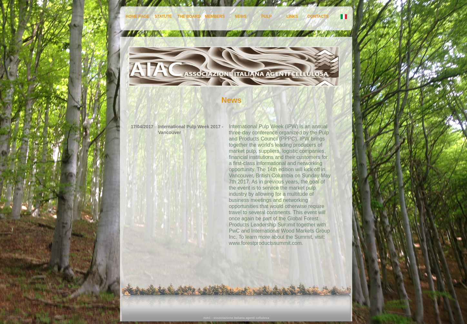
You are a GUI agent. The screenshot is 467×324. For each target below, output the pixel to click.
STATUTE (163, 16)
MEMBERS (214, 16)
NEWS (240, 16)
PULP (266, 16)
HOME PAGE (137, 16)
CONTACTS (318, 16)
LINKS (292, 16)
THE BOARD (188, 16)
